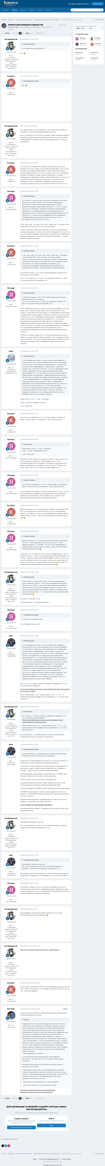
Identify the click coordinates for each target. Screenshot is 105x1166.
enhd (11, 351)
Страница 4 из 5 (41, 33)
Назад (7, 33)
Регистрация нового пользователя (21, 1127)
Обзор (39, 10)
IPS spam (46, 1165)
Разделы (31, 10)
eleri (11, 636)
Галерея (22, 10)
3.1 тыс (11, 1025)
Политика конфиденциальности (49, 1159)
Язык (35, 1159)
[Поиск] (81, 9)
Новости (5, 10)
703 (11, 652)
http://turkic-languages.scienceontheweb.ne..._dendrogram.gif (39, 950)
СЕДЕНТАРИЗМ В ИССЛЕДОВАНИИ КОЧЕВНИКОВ (36, 805)
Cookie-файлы (66, 1159)
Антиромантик (10, 39)
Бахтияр (15, 27)
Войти (51, 1125)
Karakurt (11, 76)
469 (11, 207)
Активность (48, 10)
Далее (27, 33)
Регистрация (98, 4)
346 (11, 55)
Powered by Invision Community (52, 1161)
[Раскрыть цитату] (23, 44)
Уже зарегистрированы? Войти (79, 4)
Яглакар (10, 191)
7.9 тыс (11, 367)
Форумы (14, 10)
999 (11, 92)
